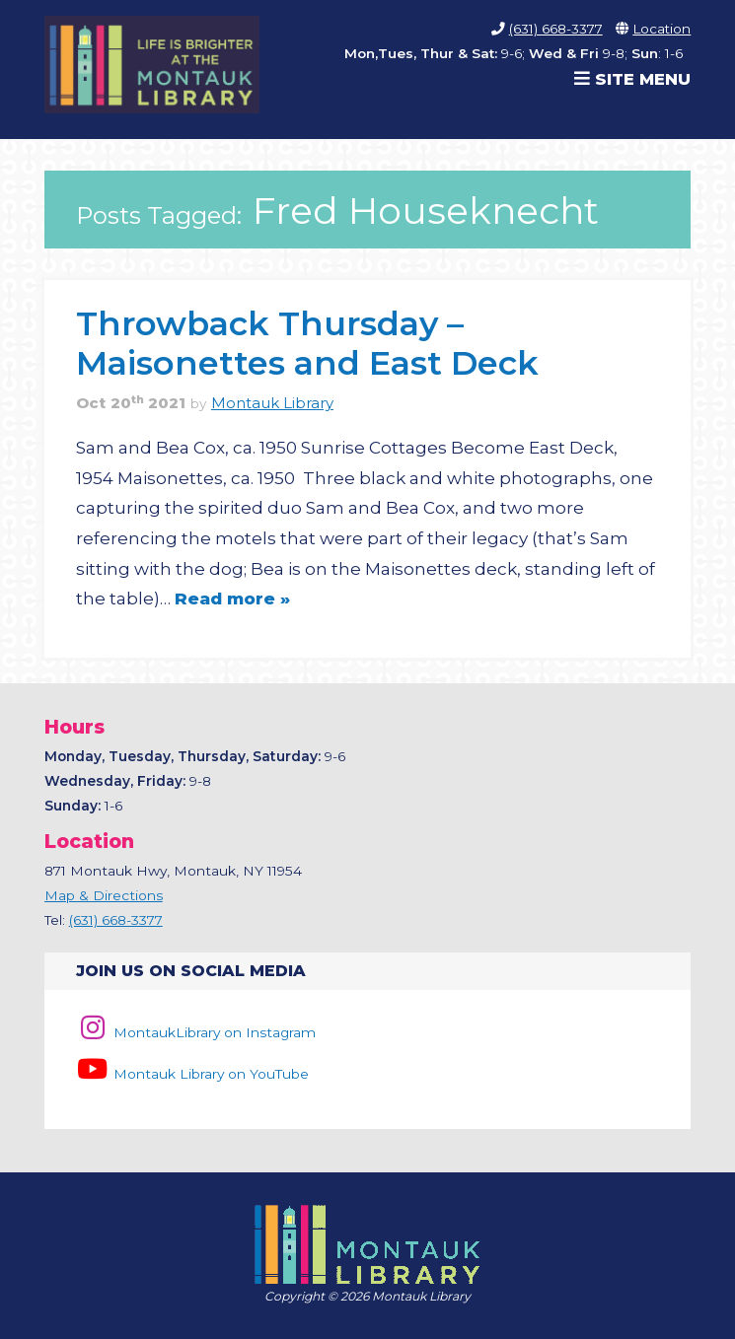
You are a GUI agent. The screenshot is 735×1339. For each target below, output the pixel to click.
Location (661, 28)
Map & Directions (103, 895)
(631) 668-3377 (556, 28)
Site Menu (632, 79)
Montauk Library (272, 403)
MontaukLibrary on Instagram (196, 1032)
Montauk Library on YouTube (192, 1074)
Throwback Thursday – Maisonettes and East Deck (307, 343)
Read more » (232, 598)
